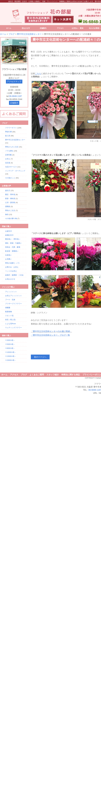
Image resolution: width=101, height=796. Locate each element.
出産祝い (8, 255)
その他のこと (10, 178)
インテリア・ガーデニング (15, 171)
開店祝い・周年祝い (12, 239)
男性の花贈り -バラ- (12, 263)
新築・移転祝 (10, 198)
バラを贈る (9, 151)
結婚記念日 (9, 235)
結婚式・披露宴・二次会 (14, 275)
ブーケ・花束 (10, 300)
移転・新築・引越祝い (13, 243)
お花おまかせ (10, 279)
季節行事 (8, 132)
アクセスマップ (14, 81)
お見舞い (8, 259)
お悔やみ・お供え (12, 267)
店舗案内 (14, 103)
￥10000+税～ (10, 352)
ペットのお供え (11, 271)
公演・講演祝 (10, 202)
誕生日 (7, 190)
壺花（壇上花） (11, 320)
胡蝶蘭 (7, 308)
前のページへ (40, 357)
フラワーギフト (11, 128)
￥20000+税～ (10, 360)
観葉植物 (8, 312)
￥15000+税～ (10, 356)
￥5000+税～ (10, 344)
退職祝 (7, 206)
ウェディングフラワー (13, 328)
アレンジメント (11, 292)
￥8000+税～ (10, 348)
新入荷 (7, 136)
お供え (7, 159)
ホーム (3, 34)
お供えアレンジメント (13, 296)
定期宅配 (8, 155)
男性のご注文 (10, 210)
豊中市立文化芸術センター (29, 34)
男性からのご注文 (12, 147)
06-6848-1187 (15, 96)
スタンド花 (9, 316)
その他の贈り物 (11, 218)
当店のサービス (11, 167)
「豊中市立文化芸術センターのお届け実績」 (51, 331)
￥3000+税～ (10, 340)
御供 (6, 214)
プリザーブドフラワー (13, 304)
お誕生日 (8, 231)
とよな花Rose (10, 324)
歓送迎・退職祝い (12, 251)
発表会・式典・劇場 (12, 247)
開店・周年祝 (10, 194)
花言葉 (7, 163)
